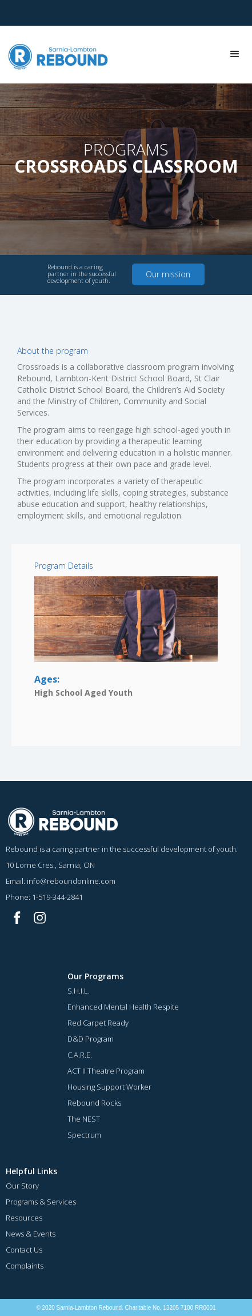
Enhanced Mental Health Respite (123, 1007)
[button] (235, 54)
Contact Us (24, 1250)
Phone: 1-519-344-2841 (44, 897)
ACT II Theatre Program (106, 1071)
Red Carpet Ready (98, 1023)
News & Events (30, 1234)
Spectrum (84, 1135)
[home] (55, 54)
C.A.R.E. (79, 1055)
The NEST (83, 1119)
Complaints (24, 1266)
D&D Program (90, 1039)
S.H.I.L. (78, 991)
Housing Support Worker (109, 1087)
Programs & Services (41, 1202)
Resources (24, 1218)
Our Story (22, 1186)
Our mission (168, 274)
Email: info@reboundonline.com (60, 881)
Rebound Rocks (94, 1103)
